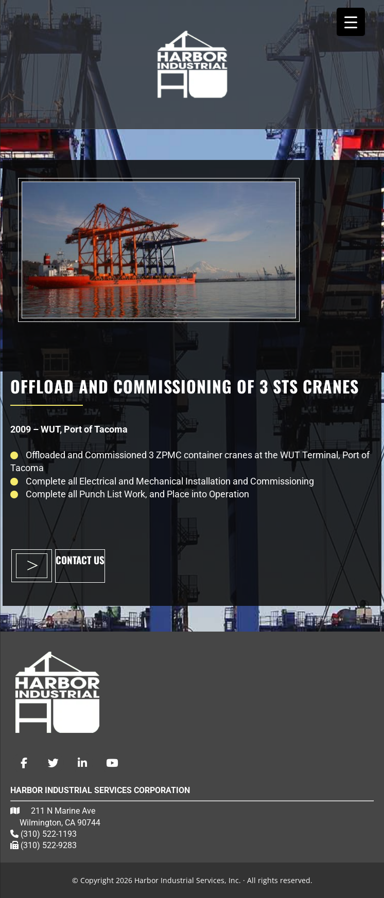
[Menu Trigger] (351, 22)
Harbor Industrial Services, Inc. (192, 64)
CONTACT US (80, 559)
